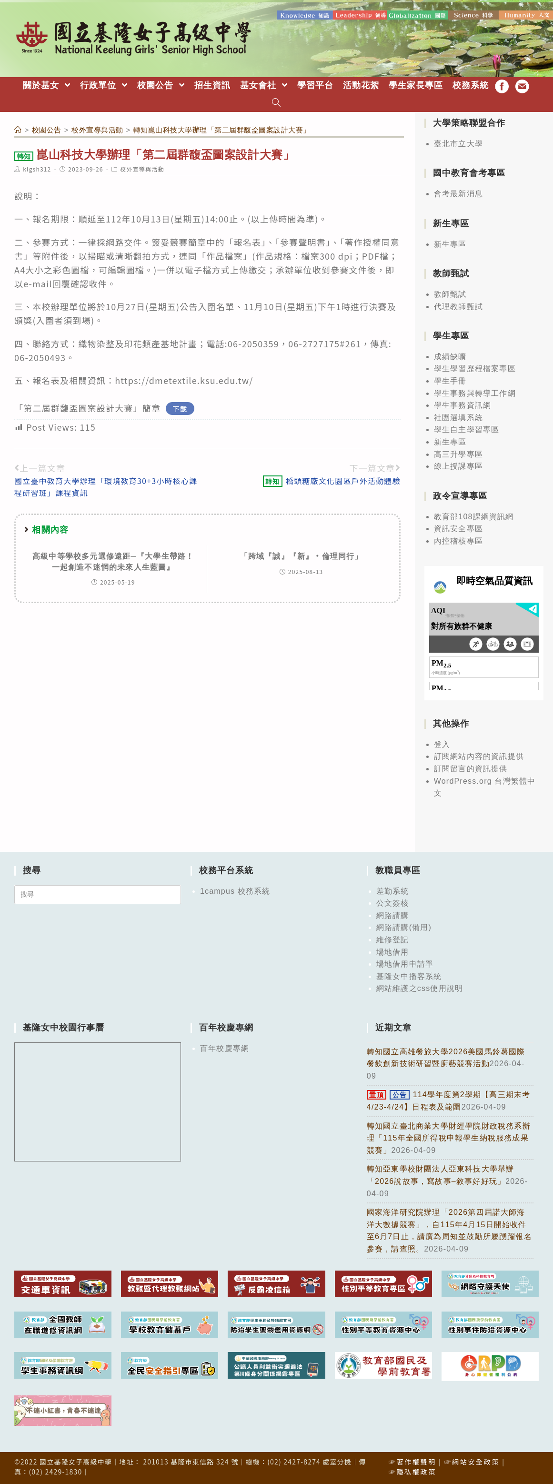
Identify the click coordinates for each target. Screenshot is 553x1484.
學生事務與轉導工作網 (475, 393)
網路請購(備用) (404, 927)
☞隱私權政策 (412, 1471)
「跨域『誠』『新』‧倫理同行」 (301, 556)
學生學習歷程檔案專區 (475, 368)
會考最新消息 (458, 194)
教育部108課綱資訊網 (474, 517)
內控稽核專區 (458, 541)
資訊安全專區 (458, 529)
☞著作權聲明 (412, 1461)
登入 (442, 744)
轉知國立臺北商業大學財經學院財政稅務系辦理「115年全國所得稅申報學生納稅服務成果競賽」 (449, 1138)
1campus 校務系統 (235, 891)
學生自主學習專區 (467, 429)
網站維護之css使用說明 (419, 988)
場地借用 (392, 952)
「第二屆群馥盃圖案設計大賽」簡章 (87, 408)
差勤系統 (392, 891)
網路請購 (392, 915)
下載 (179, 409)
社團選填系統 (458, 418)
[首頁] (18, 130)
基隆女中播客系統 (409, 976)
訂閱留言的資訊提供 (471, 769)
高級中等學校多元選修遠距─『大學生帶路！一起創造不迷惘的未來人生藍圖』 (113, 561)
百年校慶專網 (224, 1048)
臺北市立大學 (458, 144)
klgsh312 (37, 169)
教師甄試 (450, 294)
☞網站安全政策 (472, 1461)
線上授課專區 (458, 466)
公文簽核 (392, 903)
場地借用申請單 (404, 964)
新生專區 (450, 244)
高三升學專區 (458, 454)
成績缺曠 (450, 357)
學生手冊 (450, 381)
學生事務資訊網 (462, 405)
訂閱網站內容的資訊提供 (479, 756)
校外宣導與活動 (142, 169)
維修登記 (392, 940)
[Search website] (276, 103)
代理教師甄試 (458, 307)
